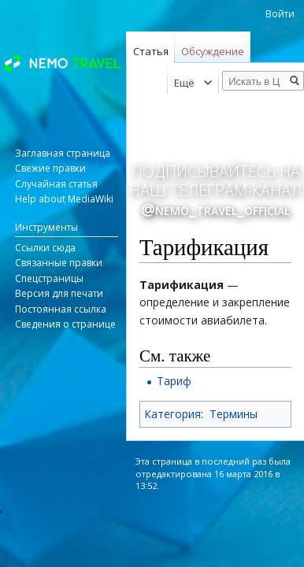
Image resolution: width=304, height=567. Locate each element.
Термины (233, 413)
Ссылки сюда (45, 247)
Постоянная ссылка (60, 309)
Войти (280, 13)
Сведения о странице (65, 324)
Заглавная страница (62, 153)
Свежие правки (50, 168)
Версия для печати (59, 293)
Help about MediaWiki (64, 199)
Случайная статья (56, 184)
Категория (172, 413)
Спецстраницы (49, 278)
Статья (151, 51)
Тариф (174, 380)
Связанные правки (58, 262)
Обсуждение (212, 51)
